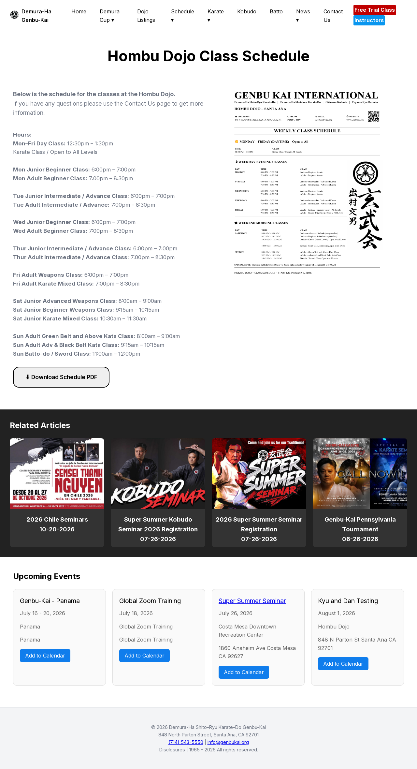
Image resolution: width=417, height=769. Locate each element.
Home (78, 11)
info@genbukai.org (228, 742)
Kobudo (246, 11)
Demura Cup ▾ (110, 15)
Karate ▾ (216, 15)
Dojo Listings (146, 15)
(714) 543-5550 (185, 742)
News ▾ (303, 15)
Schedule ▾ (182, 15)
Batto (276, 11)
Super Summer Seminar (252, 601)
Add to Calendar (45, 655)
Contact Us (333, 15)
